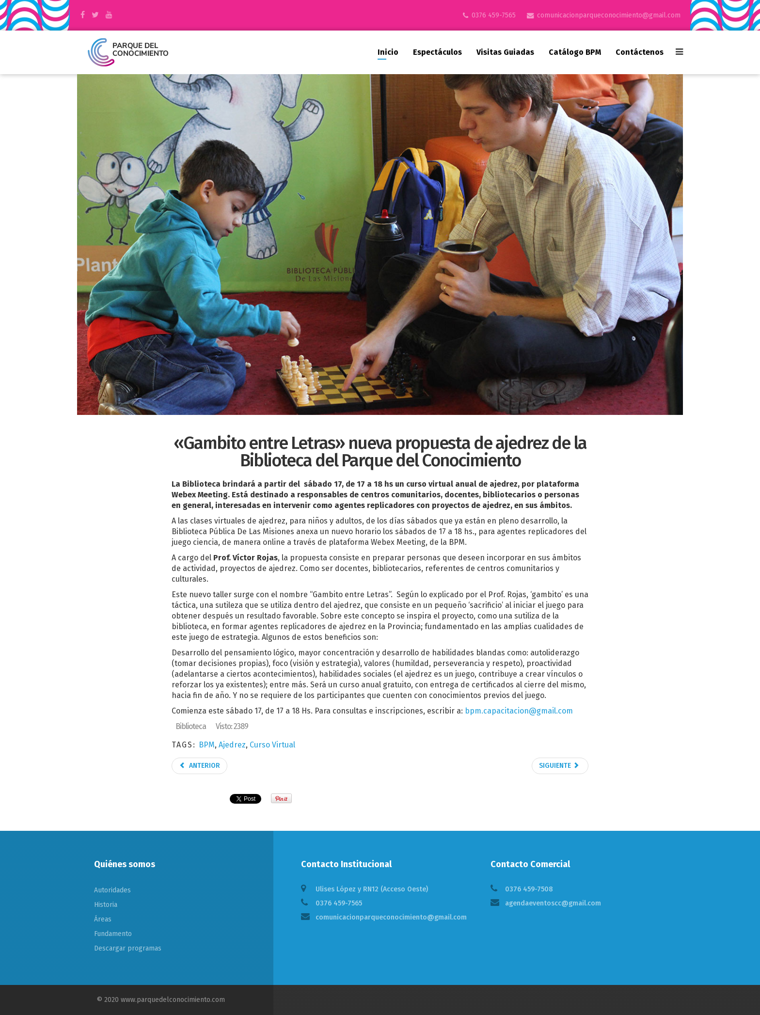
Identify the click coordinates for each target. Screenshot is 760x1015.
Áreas (102, 919)
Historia (105, 905)
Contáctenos (640, 52)
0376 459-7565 (494, 15)
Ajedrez (232, 744)
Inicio (388, 52)
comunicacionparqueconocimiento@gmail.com (609, 15)
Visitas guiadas (505, 52)
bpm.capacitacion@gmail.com (519, 710)
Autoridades (112, 890)
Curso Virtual (272, 744)
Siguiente (559, 765)
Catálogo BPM (575, 52)
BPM (207, 744)
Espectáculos (437, 52)
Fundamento (113, 934)
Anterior (199, 765)
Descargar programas (127, 948)
